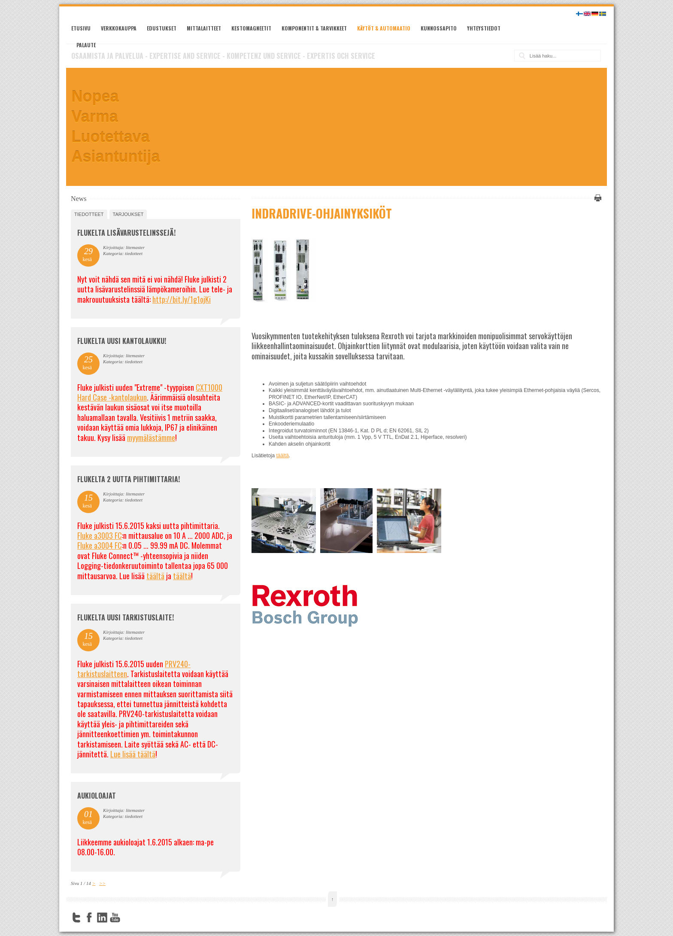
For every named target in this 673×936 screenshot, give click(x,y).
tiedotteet (88, 214)
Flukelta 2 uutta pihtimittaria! (128, 479)
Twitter (76, 917)
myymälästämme (151, 437)
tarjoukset (128, 214)
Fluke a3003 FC (99, 535)
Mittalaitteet (204, 28)
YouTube (115, 917)
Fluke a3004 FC (99, 545)
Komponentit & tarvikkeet (314, 28)
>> (102, 883)
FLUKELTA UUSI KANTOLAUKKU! (121, 341)
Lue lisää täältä (132, 754)
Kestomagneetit (251, 28)
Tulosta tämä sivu (596, 197)
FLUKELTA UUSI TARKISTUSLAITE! (125, 617)
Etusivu (81, 28)
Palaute (86, 45)
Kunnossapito (439, 28)
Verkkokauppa (118, 28)
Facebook (89, 917)
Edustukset (161, 28)
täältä (282, 456)
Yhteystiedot (483, 28)
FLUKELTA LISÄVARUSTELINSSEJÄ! (126, 233)
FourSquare (128, 917)
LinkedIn (102, 917)
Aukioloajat (96, 795)
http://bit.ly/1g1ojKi (181, 299)
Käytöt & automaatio (383, 28)
